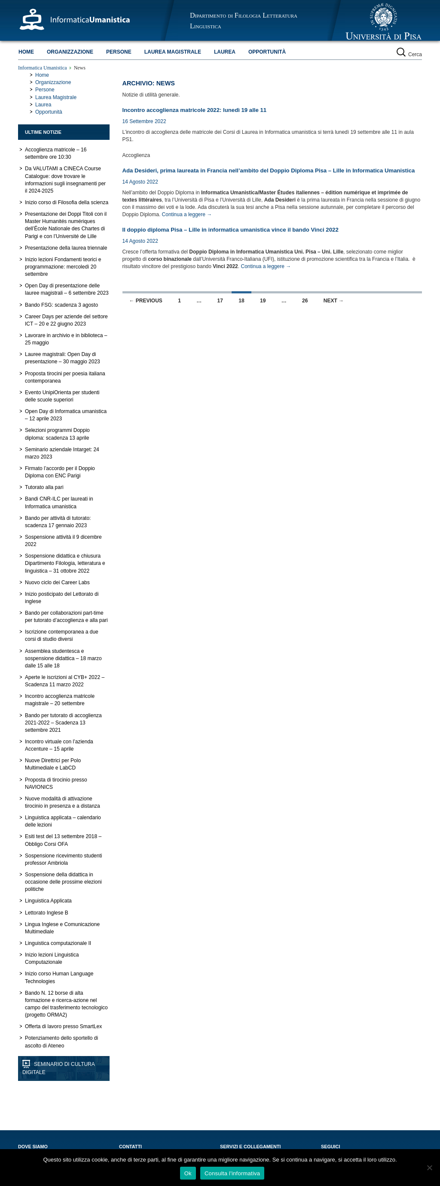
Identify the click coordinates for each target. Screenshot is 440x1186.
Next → (334, 301)
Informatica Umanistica (42, 68)
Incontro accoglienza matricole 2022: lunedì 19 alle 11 (194, 110)
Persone (118, 52)
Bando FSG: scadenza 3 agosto (61, 305)
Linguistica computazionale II (58, 943)
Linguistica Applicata (48, 901)
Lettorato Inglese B (46, 913)
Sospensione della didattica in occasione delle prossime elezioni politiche (63, 882)
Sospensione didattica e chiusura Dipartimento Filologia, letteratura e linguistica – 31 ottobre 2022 (65, 563)
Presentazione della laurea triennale (66, 248)
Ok (188, 1173)
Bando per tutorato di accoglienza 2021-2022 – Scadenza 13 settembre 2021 (63, 722)
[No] (429, 1167)
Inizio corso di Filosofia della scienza (66, 202)
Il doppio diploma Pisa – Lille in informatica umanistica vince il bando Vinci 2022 (230, 229)
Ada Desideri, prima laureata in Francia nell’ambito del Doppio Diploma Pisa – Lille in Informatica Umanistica (268, 170)
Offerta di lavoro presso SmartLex (63, 1026)
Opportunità (267, 52)
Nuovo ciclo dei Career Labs (57, 582)
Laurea (224, 52)
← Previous (145, 301)
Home (26, 52)
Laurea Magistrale (172, 52)
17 (220, 301)
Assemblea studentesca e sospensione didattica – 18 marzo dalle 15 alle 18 (63, 658)
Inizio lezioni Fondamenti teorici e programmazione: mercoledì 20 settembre (63, 267)
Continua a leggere (187, 214)
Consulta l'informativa (232, 1173)
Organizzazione (70, 52)
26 (305, 301)
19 (263, 301)
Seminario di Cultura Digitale (58, 1068)
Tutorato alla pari (44, 487)
